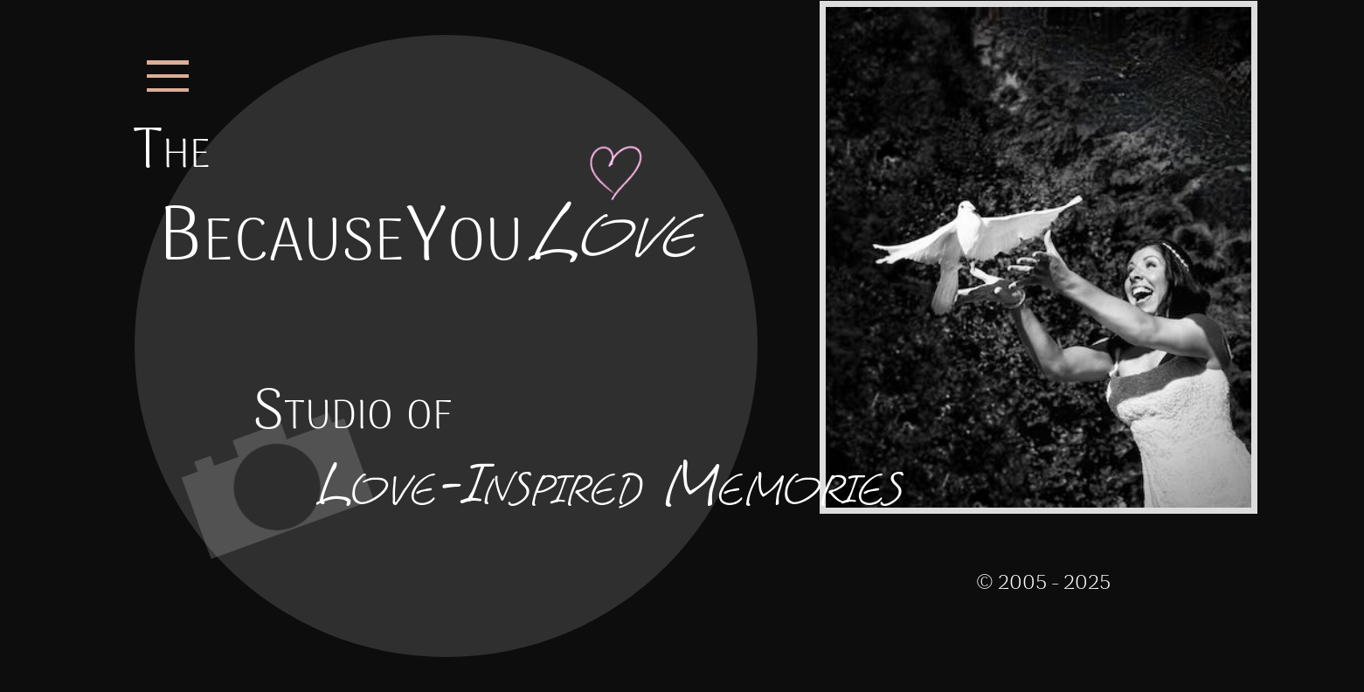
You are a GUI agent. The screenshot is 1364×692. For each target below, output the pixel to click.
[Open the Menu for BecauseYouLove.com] (172, 76)
